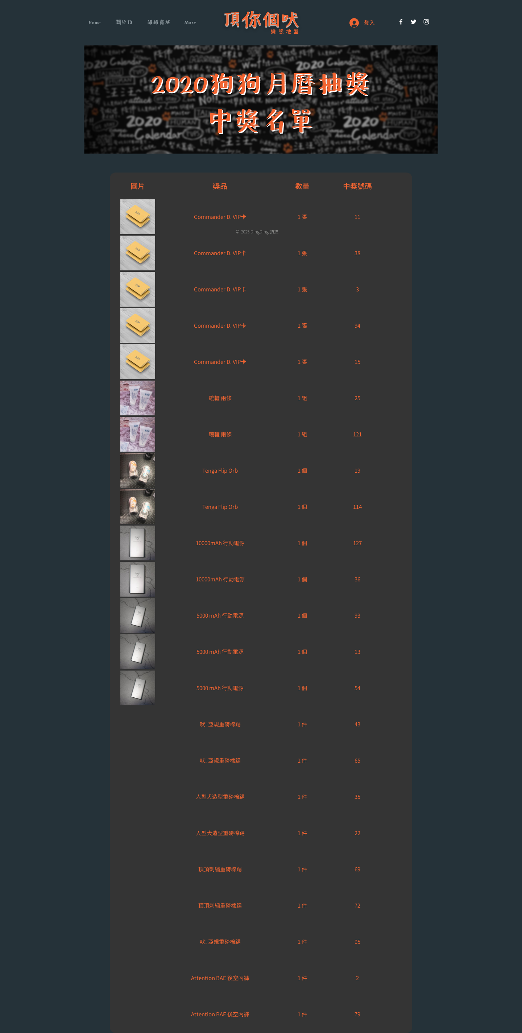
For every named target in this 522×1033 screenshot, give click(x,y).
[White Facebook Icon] (401, 21)
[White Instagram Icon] (426, 21)
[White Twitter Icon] (413, 21)
